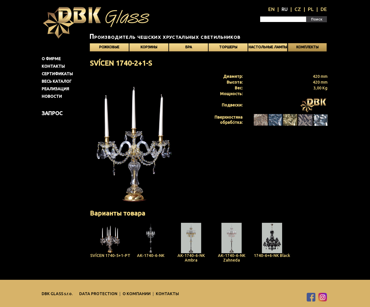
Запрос (52, 113)
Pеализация (55, 89)
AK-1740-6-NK (150, 255)
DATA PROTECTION (98, 293)
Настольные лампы (268, 47)
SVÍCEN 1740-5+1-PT (110, 255)
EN (271, 9)
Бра (188, 47)
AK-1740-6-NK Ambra (191, 257)
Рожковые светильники (109, 48)
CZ (298, 9)
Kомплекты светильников (307, 48)
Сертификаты (57, 73)
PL (311, 9)
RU (285, 9)
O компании (137, 293)
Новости (52, 96)
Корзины (148, 47)
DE (324, 9)
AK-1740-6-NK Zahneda (231, 257)
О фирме (51, 58)
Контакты (53, 66)
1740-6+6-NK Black (272, 255)
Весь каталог (57, 81)
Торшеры (228, 47)
